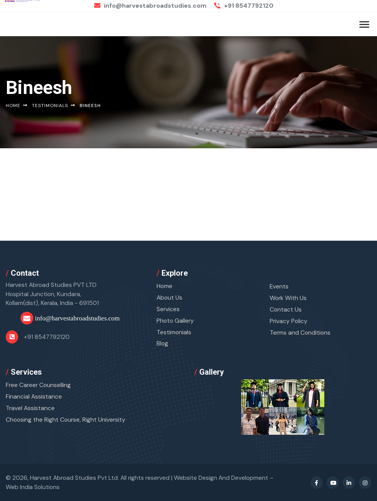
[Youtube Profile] (333, 482)
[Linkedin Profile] (349, 482)
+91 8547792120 (244, 6)
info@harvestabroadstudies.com (150, 6)
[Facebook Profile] (316, 482)
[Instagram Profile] (365, 482)
